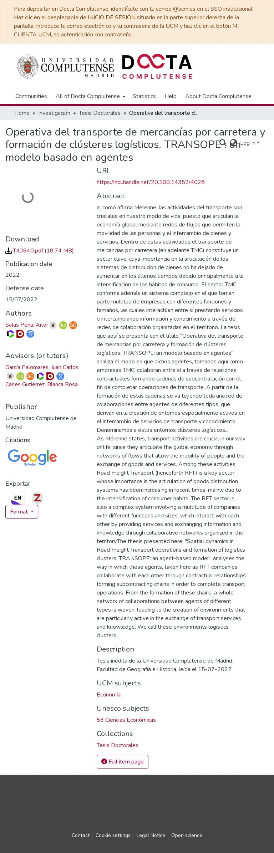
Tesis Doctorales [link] (100, 113)
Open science (186, 835)
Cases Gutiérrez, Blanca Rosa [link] (41, 384)
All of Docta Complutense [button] (88, 96)
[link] (39, 251)
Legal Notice (151, 835)
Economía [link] (109, 695)
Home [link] (22, 113)
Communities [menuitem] (31, 96)
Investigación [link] (54, 113)
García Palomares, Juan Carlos (41, 367)
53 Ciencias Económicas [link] (126, 720)
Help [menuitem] (170, 96)
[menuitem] (90, 96)
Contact (81, 835)
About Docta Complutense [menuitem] (218, 96)
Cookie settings (113, 835)
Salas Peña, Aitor (26, 325)
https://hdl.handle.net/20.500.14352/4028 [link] (151, 182)
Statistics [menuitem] (144, 96)
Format (19, 512)
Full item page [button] (122, 762)
